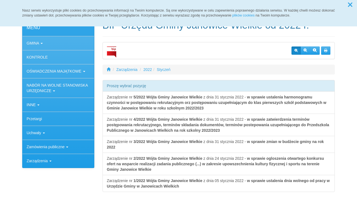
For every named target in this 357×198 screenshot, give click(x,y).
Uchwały (36, 133)
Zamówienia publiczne (47, 147)
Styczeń (164, 69)
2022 (147, 69)
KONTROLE (37, 57)
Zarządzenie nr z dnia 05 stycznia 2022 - (218, 183)
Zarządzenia (39, 161)
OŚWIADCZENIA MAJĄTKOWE (56, 71)
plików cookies (243, 15)
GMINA (35, 43)
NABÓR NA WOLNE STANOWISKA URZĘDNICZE (57, 88)
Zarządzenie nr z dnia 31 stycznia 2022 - (217, 102)
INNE (33, 105)
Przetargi (34, 119)
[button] (350, 5)
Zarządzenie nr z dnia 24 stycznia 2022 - (215, 164)
